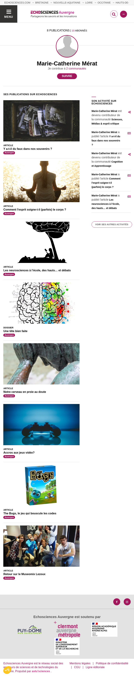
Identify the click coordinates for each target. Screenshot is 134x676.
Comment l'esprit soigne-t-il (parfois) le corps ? (34, 209)
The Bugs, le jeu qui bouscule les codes (29, 513)
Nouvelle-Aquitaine (66, 2)
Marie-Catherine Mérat (104, 111)
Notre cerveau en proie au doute (24, 391)
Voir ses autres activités (111, 224)
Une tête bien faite (15, 331)
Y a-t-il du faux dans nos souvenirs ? (27, 148)
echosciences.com (17, 2)
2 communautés (76, 68)
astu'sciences (41, 671)
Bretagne (42, 2)
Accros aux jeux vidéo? (19, 452)
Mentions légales (79, 663)
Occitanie (104, 2)
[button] (7, 670)
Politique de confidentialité (112, 663)
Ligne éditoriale (95, 667)
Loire (89, 2)
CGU (77, 667)
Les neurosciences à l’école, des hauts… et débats (37, 270)
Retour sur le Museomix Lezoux (24, 574)
